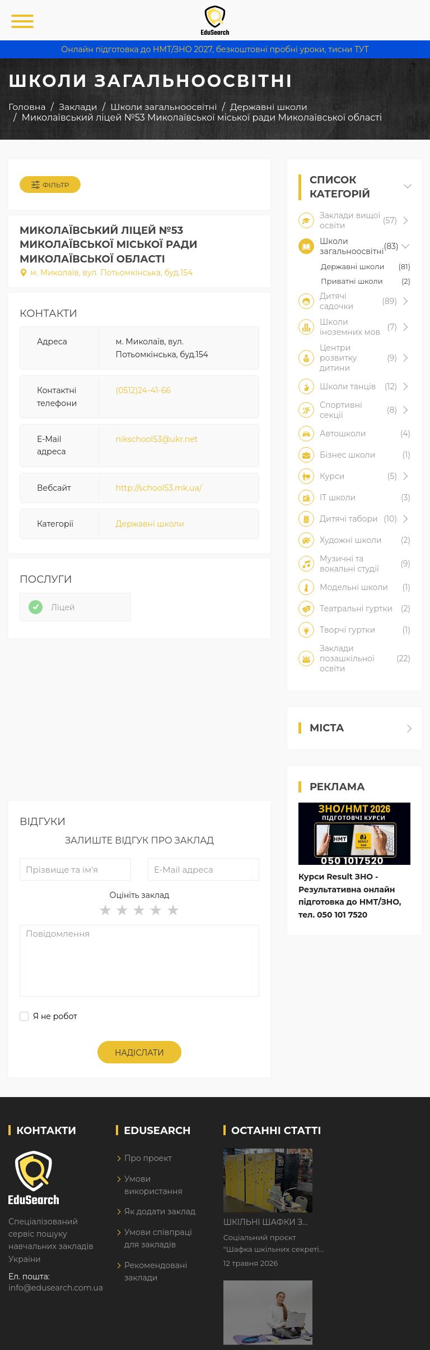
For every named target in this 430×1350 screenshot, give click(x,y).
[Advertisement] (139, 722)
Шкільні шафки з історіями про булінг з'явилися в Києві (368, 1157)
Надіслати (139, 1053)
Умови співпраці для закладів (158, 1238)
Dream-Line (398, 1334)
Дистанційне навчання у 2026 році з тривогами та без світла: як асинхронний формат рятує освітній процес (368, 1227)
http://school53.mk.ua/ (159, 488)
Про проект (148, 1158)
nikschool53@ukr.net (157, 439)
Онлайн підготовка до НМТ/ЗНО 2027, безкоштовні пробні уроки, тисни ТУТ (214, 49)
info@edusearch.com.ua (55, 1288)
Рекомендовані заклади (155, 1271)
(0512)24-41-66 (143, 390)
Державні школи (150, 524)
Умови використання (153, 1185)
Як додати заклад (159, 1211)
